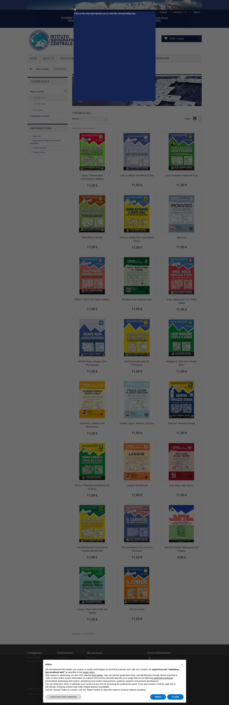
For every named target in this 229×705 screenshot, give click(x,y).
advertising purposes (163, 678)
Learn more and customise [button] (63, 697)
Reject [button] (158, 697)
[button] (182, 664)
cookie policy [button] (88, 672)
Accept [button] (175, 697)
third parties (97, 675)
